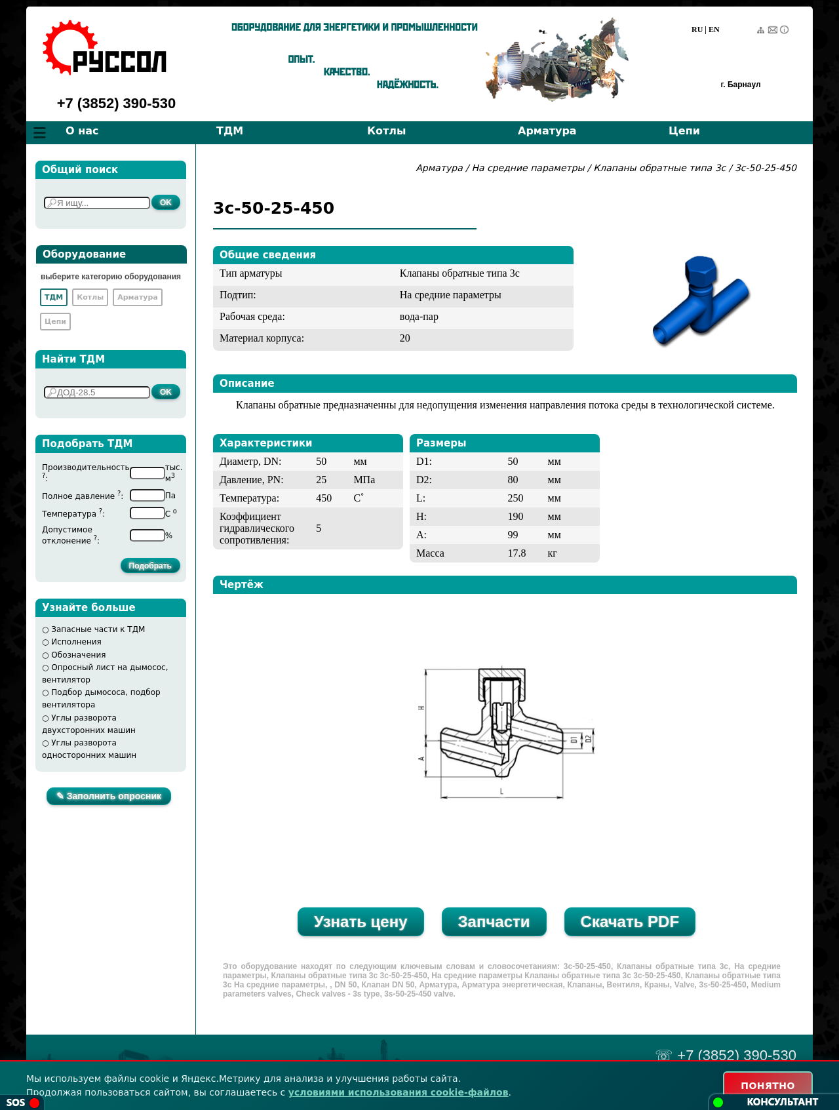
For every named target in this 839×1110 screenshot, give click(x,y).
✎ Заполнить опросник (108, 796)
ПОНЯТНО (768, 1085)
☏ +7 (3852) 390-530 (725, 1055)
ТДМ (229, 131)
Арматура (547, 131)
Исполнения (76, 641)
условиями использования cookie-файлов (398, 1092)
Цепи (684, 131)
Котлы (386, 131)
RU (697, 29)
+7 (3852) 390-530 (116, 103)
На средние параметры (529, 168)
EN (714, 29)
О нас (82, 131)
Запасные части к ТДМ (98, 629)
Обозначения (78, 655)
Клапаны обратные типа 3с (659, 168)
